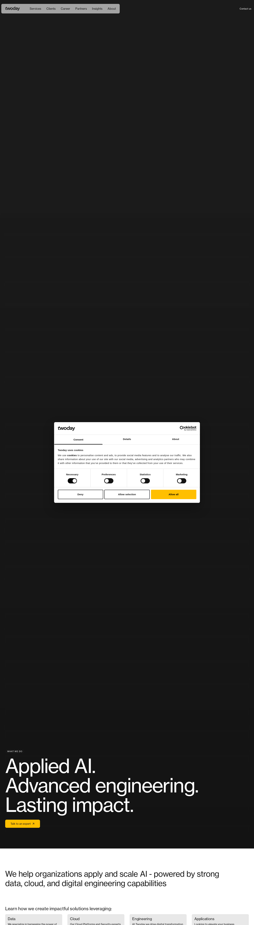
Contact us (245, 8)
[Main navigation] (73, 8)
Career (65, 8)
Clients (51, 8)
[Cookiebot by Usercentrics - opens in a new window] (182, 428)
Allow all (174, 494)
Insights (97, 8)
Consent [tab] (78, 439)
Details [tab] (127, 439)
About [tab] (175, 439)
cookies (72, 455)
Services (35, 8)
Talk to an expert (23, 823)
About (112, 8)
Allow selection (127, 494)
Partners (81, 8)
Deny (80, 494)
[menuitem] (35, 8)
